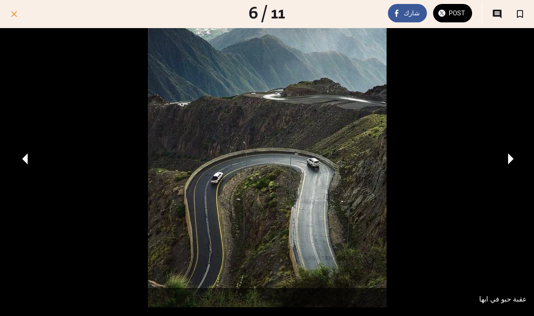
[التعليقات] (497, 14)
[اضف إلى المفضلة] (519, 14)
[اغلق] (14, 14)
